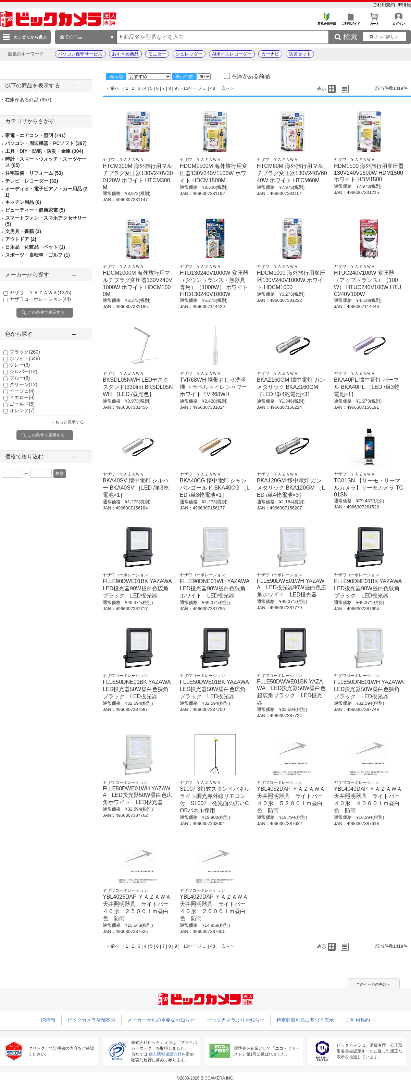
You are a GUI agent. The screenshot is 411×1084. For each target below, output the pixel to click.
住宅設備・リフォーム (34, 173)
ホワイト (25, 358)
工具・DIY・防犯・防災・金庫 (44, 151)
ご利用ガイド (350, 21)
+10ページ (190, 88)
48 (212, 88)
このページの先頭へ (373, 984)
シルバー (23, 371)
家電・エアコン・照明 (35, 135)
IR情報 (404, 4)
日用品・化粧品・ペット (35, 247)
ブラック (25, 352)
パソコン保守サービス (80, 54)
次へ (225, 88)
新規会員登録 (326, 21)
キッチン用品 (23, 202)
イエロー (22, 397)
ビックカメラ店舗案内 (91, 1020)
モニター (157, 54)
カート (374, 21)
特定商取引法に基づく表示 (305, 1020)
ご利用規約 (384, 4)
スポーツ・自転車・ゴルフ (37, 255)
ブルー (20, 378)
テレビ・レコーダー (31, 181)
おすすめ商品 (125, 54)
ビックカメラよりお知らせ (235, 1020)
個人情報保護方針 (165, 1054)
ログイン (398, 21)
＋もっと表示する (67, 422)
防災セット (300, 54)
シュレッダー (189, 54)
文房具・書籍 (23, 231)
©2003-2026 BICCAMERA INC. (205, 1078)
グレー (20, 365)
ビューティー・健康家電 (35, 210)
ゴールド (22, 404)
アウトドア (20, 239)
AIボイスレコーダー (232, 54)
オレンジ (22, 410)
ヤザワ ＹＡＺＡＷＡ (40, 292)
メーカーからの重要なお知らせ (161, 1020)
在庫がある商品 (28, 99)
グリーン (23, 384)
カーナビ (270, 54)
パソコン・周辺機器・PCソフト (46, 143)
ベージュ (22, 391)
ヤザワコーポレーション (40, 299)
